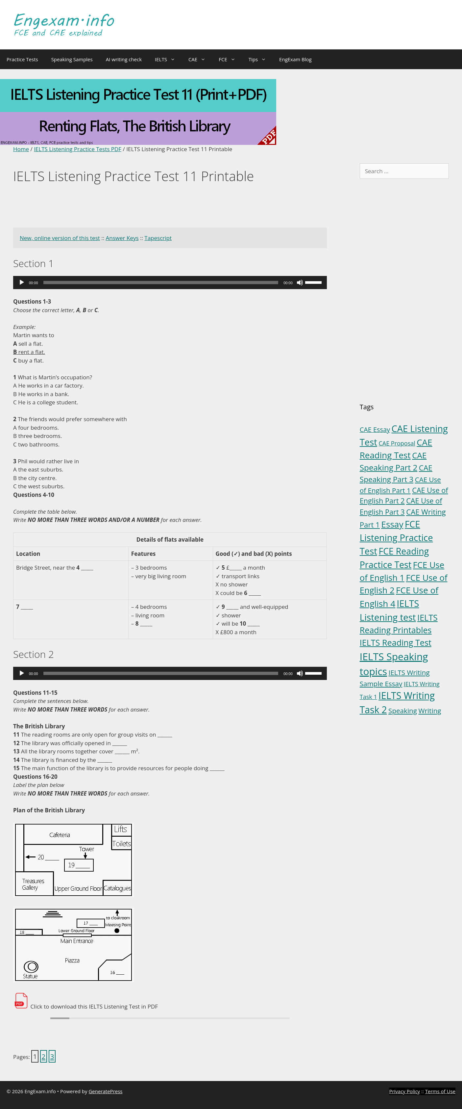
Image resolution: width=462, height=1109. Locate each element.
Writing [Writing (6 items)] (429, 710)
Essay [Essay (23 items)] (392, 524)
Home (21, 149)
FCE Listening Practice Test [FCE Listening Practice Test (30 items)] (396, 537)
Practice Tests (22, 59)
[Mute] (300, 282)
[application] (170, 282)
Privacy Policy (404, 1091)
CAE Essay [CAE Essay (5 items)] (375, 429)
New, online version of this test (60, 238)
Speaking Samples (72, 59)
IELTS (168, 59)
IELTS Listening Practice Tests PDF (77, 149)
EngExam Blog (295, 59)
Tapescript (158, 238)
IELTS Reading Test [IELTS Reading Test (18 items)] (395, 642)
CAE (200, 59)
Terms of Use (440, 1091)
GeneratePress (105, 1091)
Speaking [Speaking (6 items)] (402, 710)
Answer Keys (122, 238)
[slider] (161, 282)
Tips (261, 59)
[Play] (21, 282)
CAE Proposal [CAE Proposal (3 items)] (396, 443)
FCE (230, 59)
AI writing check (124, 59)
